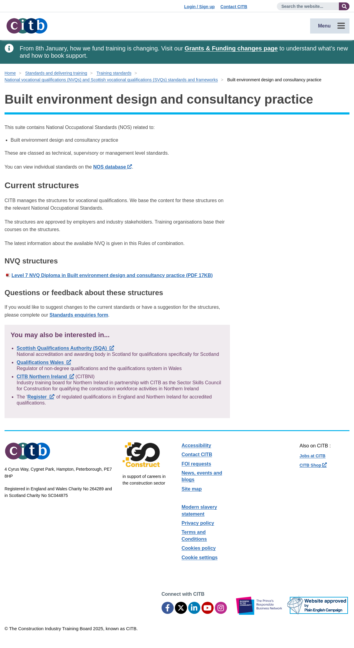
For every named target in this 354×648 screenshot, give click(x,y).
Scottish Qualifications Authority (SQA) (65, 348)
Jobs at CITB (313, 455)
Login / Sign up (199, 6)
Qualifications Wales (44, 362)
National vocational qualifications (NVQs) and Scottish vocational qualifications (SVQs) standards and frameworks (111, 79)
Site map (192, 489)
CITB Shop (313, 465)
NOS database (112, 166)
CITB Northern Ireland (45, 376)
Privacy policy (198, 523)
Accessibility (196, 445)
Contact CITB (234, 6)
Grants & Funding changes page (231, 48)
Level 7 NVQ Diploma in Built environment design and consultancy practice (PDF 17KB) (112, 275)
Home (10, 73)
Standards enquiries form (79, 315)
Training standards (114, 73)
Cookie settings (200, 557)
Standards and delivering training (56, 73)
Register (41, 396)
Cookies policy (199, 548)
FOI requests (196, 463)
